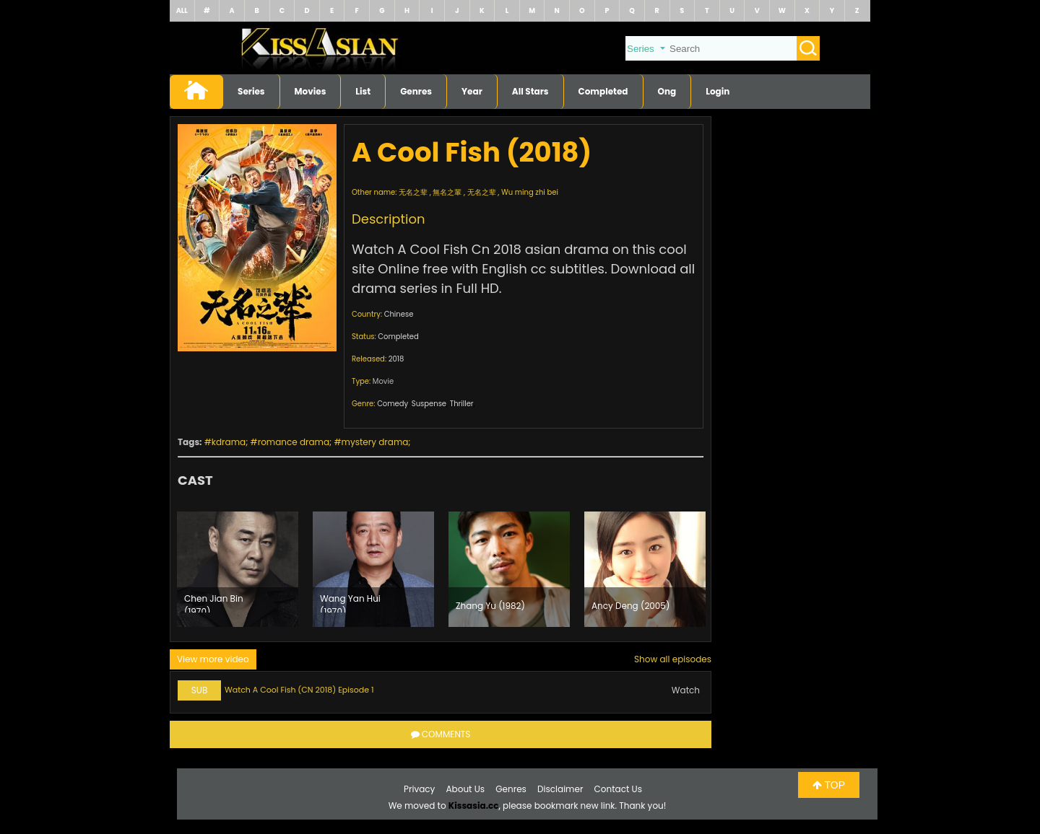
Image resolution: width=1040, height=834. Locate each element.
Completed (603, 91)
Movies (310, 91)
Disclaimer (560, 789)
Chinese (399, 314)
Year (472, 91)
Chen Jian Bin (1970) (213, 602)
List (362, 91)
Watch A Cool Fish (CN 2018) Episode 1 (299, 689)
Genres (416, 91)
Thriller (462, 403)
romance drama (293, 442)
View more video (213, 659)
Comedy (392, 403)
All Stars (530, 91)
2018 (396, 359)
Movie (383, 381)
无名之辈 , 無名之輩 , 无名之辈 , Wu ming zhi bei (478, 192)
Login (717, 91)
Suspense (429, 403)
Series (251, 91)
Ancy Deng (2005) (631, 606)
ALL (182, 10)
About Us (465, 789)
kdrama (229, 442)
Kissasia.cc (473, 805)
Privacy (419, 789)
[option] (237, 569)
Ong (667, 91)
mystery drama (375, 442)
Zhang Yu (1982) (490, 606)
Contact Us (618, 789)
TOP (828, 785)
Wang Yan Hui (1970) (350, 602)
